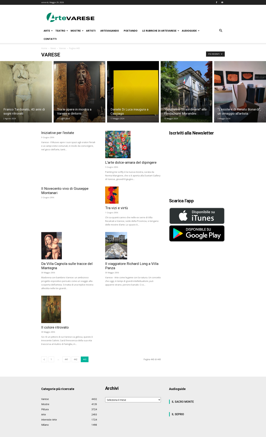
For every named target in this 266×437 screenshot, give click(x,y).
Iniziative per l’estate (57, 133)
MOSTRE (77, 30)
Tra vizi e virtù (116, 208)
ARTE (48, 30)
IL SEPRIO (178, 414)
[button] (221, 31)
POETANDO (130, 30)
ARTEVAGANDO (109, 30)
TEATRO (61, 30)
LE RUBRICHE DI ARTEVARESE (160, 30)
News (53, 48)
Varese (62, 48)
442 (75, 359)
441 (66, 359)
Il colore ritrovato (55, 327)
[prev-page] (44, 359)
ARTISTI (91, 30)
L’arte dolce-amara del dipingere (131, 162)
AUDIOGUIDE (191, 30)
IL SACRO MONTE (183, 401)
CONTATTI (50, 38)
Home (44, 48)
